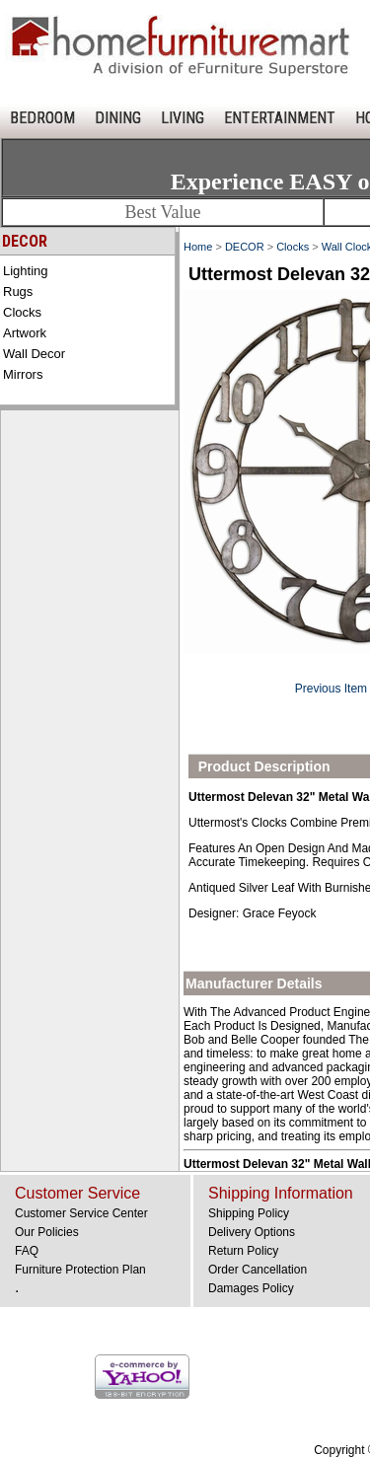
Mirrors (22, 374)
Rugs (18, 291)
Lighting (25, 270)
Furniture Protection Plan (80, 1269)
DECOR (244, 247)
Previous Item (331, 688)
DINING (118, 118)
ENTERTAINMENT (279, 118)
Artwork (24, 333)
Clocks (22, 312)
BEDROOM (42, 118)
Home (198, 247)
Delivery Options (251, 1232)
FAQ (26, 1251)
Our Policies (47, 1232)
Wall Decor (34, 353)
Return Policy (243, 1251)
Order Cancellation (257, 1269)
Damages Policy (251, 1288)
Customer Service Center (81, 1213)
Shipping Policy (248, 1213)
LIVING (182, 118)
